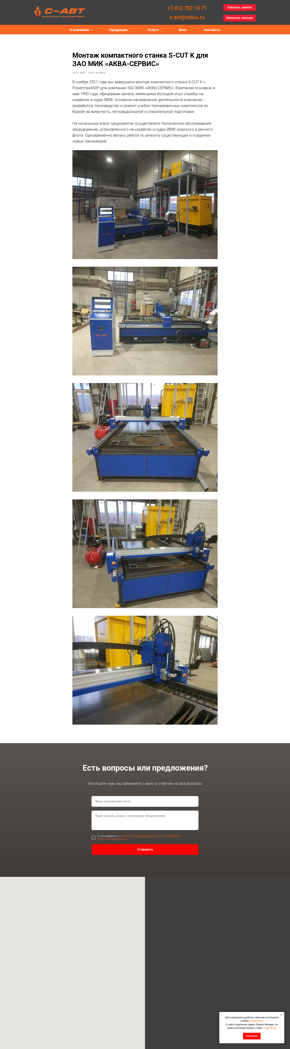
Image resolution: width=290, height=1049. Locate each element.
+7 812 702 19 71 (187, 8)
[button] (239, 7)
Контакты (212, 30)
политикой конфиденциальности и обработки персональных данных (138, 840)
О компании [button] (80, 30)
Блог (183, 30)
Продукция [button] (118, 30)
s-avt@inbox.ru (187, 17)
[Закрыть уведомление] (281, 1015)
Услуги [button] (154, 30)
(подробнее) (256, 1021)
